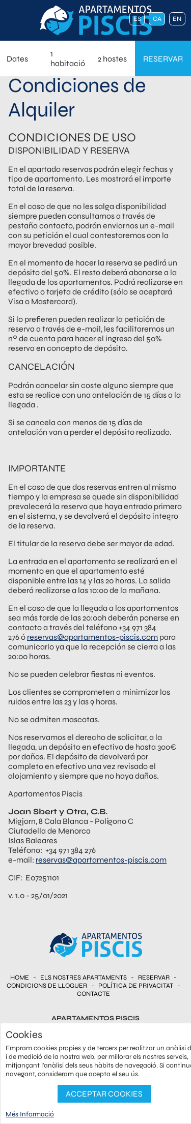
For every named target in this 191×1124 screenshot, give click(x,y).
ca (157, 19)
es (137, 19)
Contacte (93, 994)
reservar (163, 59)
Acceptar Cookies (104, 1094)
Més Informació (30, 1114)
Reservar (154, 977)
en (177, 19)
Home (19, 977)
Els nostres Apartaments (83, 977)
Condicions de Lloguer (47, 986)
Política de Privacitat (135, 986)
